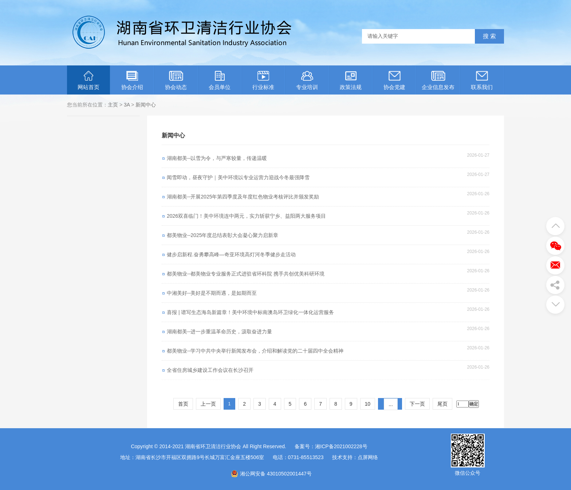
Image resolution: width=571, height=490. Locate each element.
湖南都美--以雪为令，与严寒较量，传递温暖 (217, 158)
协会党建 (394, 80)
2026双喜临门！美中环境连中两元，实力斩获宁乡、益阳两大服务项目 (246, 216)
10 (368, 404)
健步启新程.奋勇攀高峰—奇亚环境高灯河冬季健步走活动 (231, 254)
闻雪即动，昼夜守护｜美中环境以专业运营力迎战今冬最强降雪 (238, 177)
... (391, 404)
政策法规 (351, 80)
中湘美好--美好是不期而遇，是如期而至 (212, 293)
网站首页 (88, 80)
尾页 (442, 404)
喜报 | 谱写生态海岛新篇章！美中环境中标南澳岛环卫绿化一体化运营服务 (250, 312)
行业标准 (263, 80)
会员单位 (220, 80)
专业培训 (307, 80)
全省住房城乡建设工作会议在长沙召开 (210, 370)
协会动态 (176, 80)
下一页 (417, 404)
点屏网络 (368, 457)
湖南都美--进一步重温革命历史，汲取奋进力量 (219, 331)
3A (127, 105)
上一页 (208, 404)
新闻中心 (145, 105)
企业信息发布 (438, 80)
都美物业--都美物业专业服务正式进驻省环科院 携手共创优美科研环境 (245, 274)
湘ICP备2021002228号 (341, 446)
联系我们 (482, 80)
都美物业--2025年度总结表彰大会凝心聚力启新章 (222, 235)
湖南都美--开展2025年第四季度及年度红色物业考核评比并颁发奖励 (243, 197)
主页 (113, 105)
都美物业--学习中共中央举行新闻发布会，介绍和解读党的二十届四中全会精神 (255, 351)
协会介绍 (132, 80)
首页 (183, 404)
